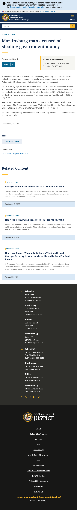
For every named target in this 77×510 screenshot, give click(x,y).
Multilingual (38, 486)
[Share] (8, 64)
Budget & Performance (38, 434)
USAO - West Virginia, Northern (15, 153)
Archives (38, 439)
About (38, 429)
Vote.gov (38, 492)
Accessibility (39, 450)
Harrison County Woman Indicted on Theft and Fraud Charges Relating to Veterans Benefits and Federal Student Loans (37, 256)
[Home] (16, 20)
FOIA (38, 445)
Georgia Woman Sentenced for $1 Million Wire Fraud (34, 186)
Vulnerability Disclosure (38, 481)
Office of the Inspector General (38, 471)
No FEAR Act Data (38, 476)
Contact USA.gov (38, 500)
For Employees (38, 465)
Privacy (38, 460)
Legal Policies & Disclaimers (38, 455)
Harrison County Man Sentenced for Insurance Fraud (34, 219)
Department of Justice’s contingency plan (27, 7)
